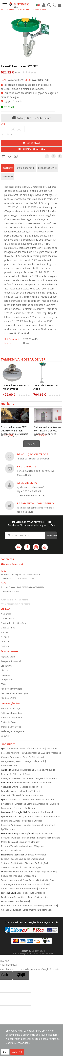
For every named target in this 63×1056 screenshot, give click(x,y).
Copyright (5, 735)
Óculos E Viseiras (36, 749)
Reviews (8, 176)
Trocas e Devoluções (11, 726)
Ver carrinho (7, 665)
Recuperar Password (11, 661)
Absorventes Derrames (43, 799)
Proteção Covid (8, 893)
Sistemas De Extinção (36, 863)
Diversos (54, 804)
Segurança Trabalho (11, 876)
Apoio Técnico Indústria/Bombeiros (19, 889)
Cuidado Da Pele (9, 766)
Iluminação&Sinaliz (10, 821)
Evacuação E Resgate (12, 774)
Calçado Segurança (11, 757)
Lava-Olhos (39, 9)
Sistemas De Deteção (12, 863)
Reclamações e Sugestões (13, 731)
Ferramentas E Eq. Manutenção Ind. (17, 833)
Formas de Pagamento (12, 717)
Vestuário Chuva (9, 787)
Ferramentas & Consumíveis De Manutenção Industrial (29, 905)
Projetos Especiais (32, 825)
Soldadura (52, 749)
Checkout (5, 670)
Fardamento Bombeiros (34, 795)
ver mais (8, 434)
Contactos (6, 641)
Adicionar (31, 143)
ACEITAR (17, 1051)
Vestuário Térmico (10, 795)
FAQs (3, 684)
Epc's (26, 893)
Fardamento (7, 782)
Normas (5, 636)
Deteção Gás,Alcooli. (34, 761)
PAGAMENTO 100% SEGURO (35, 503)
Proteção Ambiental (11, 825)
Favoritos (5, 675)
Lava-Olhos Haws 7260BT (19, 66)
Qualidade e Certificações (13, 623)
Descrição (8, 168)
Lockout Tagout (9, 859)
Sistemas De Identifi (11, 867)
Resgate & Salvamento (46, 778)
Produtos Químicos (10, 838)
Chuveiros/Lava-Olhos (19, 9)
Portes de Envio (8, 722)
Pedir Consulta (47, 168)
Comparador (7, 679)
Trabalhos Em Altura (23, 872)
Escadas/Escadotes (11, 850)
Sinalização (7, 804)
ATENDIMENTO (27, 482)
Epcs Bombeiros (52, 816)
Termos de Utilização (11, 708)
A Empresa (6, 613)
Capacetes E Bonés (16, 749)
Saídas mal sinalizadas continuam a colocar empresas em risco (47, 431)
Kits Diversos (37, 893)
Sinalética (20, 804)
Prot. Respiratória (30, 753)
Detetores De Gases (24, 808)
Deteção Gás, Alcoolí (11, 761)
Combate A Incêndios (37, 804)
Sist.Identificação (32, 867)
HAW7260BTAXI (39, 79)
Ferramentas (28, 838)
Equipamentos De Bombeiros (38, 910)
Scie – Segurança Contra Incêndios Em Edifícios (25, 884)
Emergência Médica (38, 897)
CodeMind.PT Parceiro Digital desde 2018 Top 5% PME (33, 952)
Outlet (4, 901)
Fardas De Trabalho (42, 782)
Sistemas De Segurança (12, 855)
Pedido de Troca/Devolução (14, 693)
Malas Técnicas (9, 842)
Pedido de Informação (11, 688)
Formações (6, 872)
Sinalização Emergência (30, 859)
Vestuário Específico (30, 787)
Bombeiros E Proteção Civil (14, 812)
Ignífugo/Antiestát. (32, 791)
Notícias (5, 646)
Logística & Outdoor (32, 821)
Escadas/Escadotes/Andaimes (16, 846)
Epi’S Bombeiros (9, 829)
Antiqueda (6, 770)
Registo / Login (8, 656)
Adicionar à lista (31, 149)
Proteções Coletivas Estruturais (17, 778)
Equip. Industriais (44, 833)
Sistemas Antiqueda (45, 770)
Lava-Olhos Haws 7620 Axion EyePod (16, 387)
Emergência (30, 876)
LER (5, 1051)
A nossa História (8, 618)
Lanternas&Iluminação (48, 838)
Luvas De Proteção (50, 753)
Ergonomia (6, 808)
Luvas (11, 901)
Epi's (19, 893)
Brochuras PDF (25, 168)
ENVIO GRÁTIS (26, 466)
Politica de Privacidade (12, 713)
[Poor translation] (21, 975)
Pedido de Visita (8, 697)
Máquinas (39, 846)
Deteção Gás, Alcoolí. (33, 757)
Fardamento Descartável (13, 897)
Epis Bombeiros (9, 816)
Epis (3, 749)
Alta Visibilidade (22, 782)
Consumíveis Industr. (29, 842)
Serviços (29, 774)
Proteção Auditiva (10, 753)
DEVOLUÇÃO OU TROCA (32, 454)
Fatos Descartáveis (11, 791)
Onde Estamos (8, 627)
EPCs (3, 9)
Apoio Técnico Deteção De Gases (39, 880)
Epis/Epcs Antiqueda (22, 770)
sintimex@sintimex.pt (13, 564)
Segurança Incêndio (45, 872)
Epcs (3, 799)
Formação (49, 825)
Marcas (4, 632)
